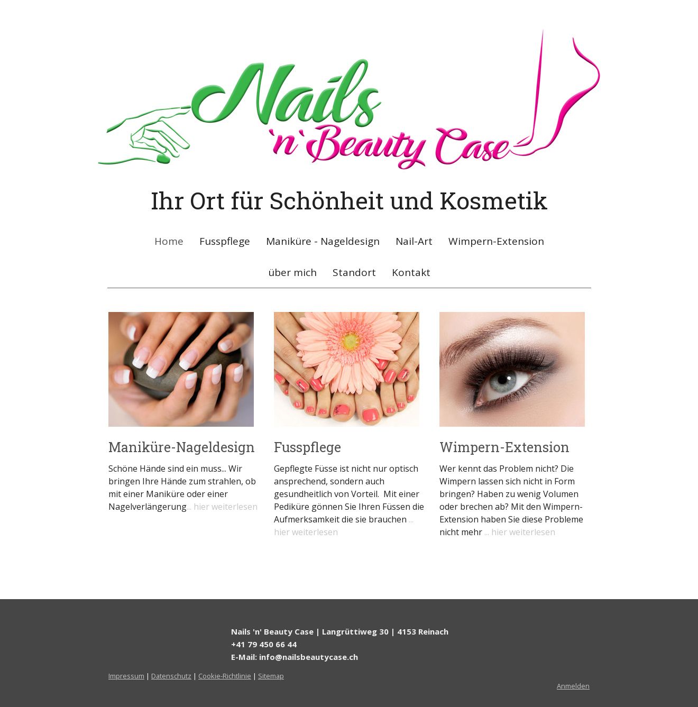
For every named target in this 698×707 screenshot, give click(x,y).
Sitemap (271, 676)
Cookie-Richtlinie (224, 676)
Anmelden (573, 686)
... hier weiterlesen (222, 506)
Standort (354, 272)
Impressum (126, 676)
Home (168, 241)
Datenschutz (171, 676)
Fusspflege (224, 241)
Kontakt (411, 272)
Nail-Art (414, 241)
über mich (292, 272)
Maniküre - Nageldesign (323, 241)
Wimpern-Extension (496, 241)
